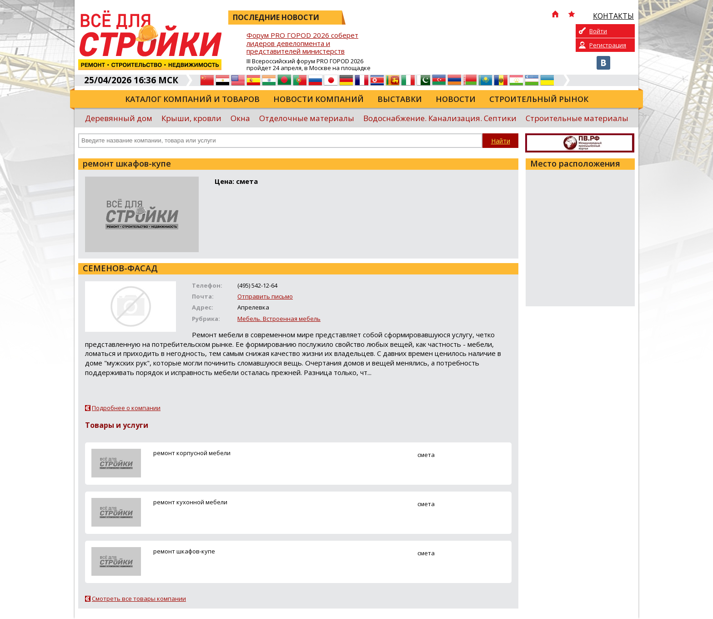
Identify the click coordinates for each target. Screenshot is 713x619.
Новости (456, 99)
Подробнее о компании (126, 408)
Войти (598, 31)
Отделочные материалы (306, 118)
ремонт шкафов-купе (184, 551)
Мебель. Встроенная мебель (279, 319)
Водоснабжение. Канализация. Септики (440, 118)
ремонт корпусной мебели (192, 453)
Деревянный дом (118, 118)
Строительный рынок (538, 99)
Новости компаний (318, 99)
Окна (240, 118)
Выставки (399, 99)
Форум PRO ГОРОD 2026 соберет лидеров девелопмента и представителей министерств (302, 43)
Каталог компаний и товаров (192, 99)
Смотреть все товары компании (139, 598)
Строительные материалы (577, 118)
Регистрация (607, 45)
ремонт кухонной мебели (190, 502)
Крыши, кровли (191, 118)
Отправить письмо (265, 296)
